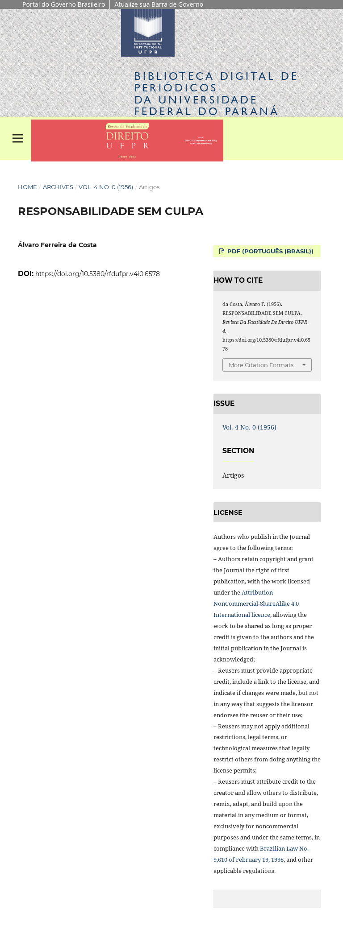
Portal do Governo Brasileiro (63, 4)
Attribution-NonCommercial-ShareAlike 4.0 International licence (256, 603)
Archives (58, 186)
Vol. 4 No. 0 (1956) (106, 186)
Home (27, 186)
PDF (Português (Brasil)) (270, 251)
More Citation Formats (261, 364)
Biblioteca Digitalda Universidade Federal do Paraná (216, 93)
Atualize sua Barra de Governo (158, 4)
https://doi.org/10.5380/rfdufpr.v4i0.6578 (97, 274)
